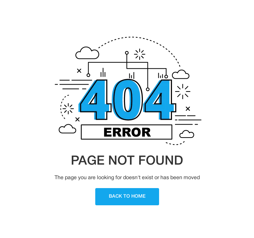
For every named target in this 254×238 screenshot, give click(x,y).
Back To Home (127, 196)
